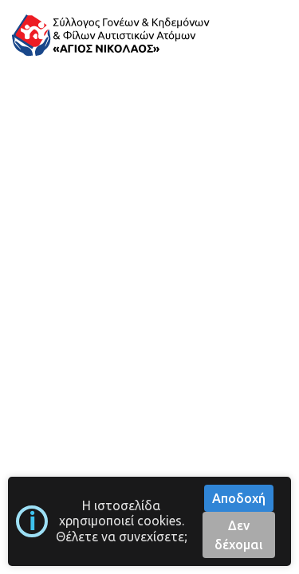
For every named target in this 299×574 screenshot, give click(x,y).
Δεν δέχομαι (238, 535)
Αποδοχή (239, 498)
